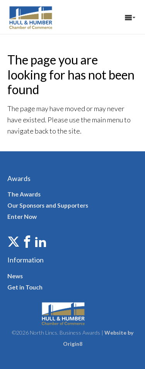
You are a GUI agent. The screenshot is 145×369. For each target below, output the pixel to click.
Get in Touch (25, 287)
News (15, 276)
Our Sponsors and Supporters (47, 205)
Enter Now (22, 216)
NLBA (40, 17)
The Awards (24, 194)
